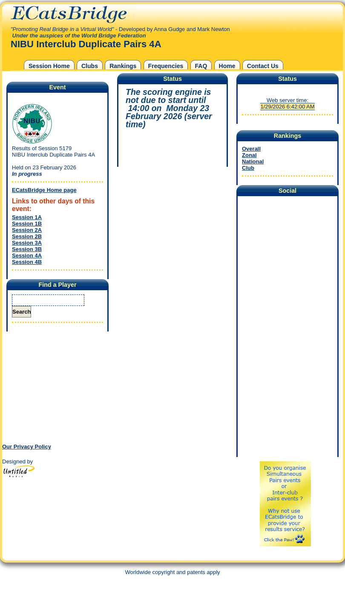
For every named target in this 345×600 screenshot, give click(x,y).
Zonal (249, 155)
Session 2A (27, 230)
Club (248, 168)
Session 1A (27, 217)
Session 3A (27, 243)
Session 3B (27, 249)
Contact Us (263, 66)
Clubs (89, 66)
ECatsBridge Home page (44, 190)
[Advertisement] (55, 386)
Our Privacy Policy (26, 446)
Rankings (122, 66)
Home (227, 66)
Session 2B (27, 236)
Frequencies (166, 66)
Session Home (49, 66)
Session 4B (27, 262)
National (253, 161)
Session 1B (27, 223)
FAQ (201, 66)
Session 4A (27, 255)
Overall (251, 149)
